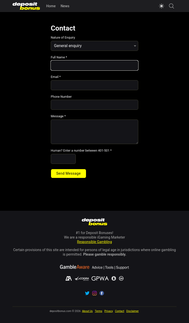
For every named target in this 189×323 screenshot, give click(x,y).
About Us (87, 311)
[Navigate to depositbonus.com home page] (95, 222)
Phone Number (61, 96)
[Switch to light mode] (161, 6)
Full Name (59, 57)
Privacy (108, 311)
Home (51, 6)
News (64, 6)
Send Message (68, 173)
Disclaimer (132, 311)
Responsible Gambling (94, 242)
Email (56, 77)
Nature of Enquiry (63, 37)
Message (58, 116)
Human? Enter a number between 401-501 (81, 150)
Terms (98, 311)
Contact (119, 311)
